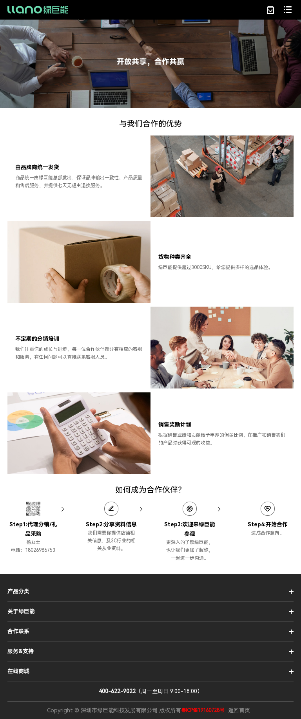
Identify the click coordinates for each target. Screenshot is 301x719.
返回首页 (239, 710)
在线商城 (18, 671)
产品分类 (18, 591)
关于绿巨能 (21, 611)
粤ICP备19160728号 (202, 710)
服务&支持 (20, 651)
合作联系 (18, 631)
